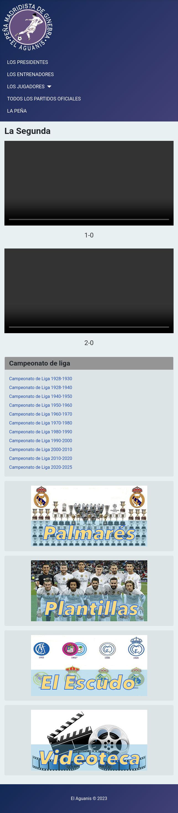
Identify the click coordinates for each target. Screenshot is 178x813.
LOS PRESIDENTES (27, 62)
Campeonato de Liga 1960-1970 (40, 414)
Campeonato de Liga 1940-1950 (40, 396)
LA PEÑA (17, 111)
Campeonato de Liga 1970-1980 (40, 423)
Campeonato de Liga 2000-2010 (40, 449)
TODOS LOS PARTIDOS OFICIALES (44, 99)
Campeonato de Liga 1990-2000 (40, 440)
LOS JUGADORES (26, 86)
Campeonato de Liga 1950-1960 (40, 405)
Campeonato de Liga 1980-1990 (40, 431)
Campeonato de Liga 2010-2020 (40, 458)
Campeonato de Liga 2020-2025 (40, 467)
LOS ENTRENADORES (30, 74)
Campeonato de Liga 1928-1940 (40, 387)
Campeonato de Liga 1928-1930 (40, 378)
